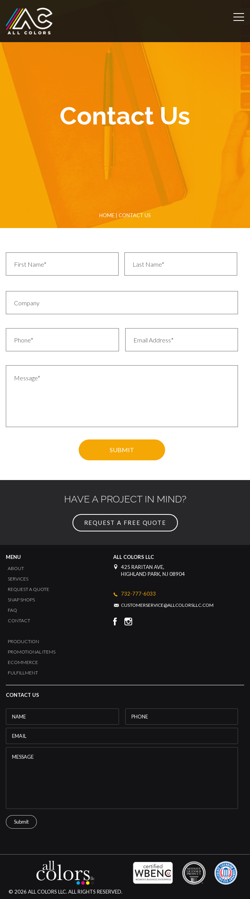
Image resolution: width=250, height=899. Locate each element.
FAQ (12, 610)
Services (18, 579)
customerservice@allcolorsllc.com (167, 605)
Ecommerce (23, 662)
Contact (19, 620)
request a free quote (125, 522)
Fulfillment (23, 673)
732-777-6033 (138, 593)
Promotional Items (31, 652)
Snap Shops (21, 600)
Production (23, 641)
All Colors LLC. (47, 892)
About (16, 568)
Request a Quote (28, 589)
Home (106, 215)
